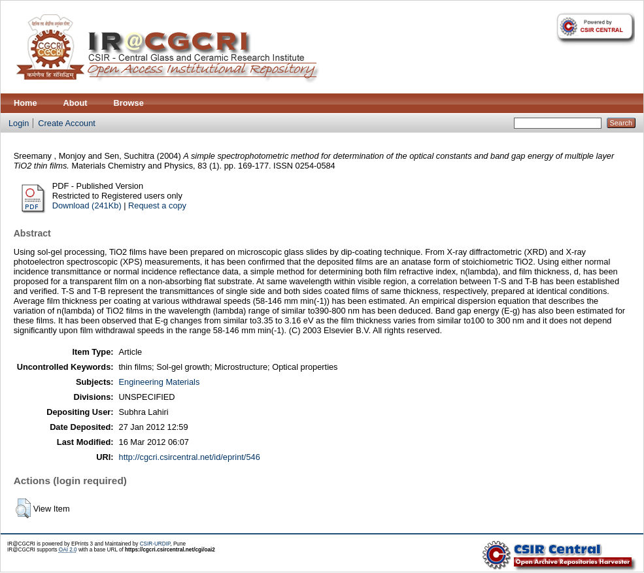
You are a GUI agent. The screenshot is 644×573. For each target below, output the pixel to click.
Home (25, 103)
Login (18, 123)
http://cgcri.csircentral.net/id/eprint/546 (189, 457)
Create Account (66, 123)
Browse (129, 103)
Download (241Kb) (87, 205)
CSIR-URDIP (155, 544)
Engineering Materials (159, 382)
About (75, 103)
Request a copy (157, 205)
